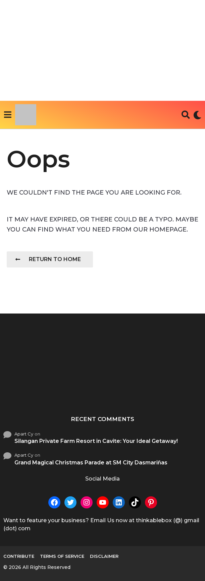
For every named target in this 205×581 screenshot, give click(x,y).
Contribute (18, 556)
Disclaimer (104, 556)
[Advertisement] (102, 50)
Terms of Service (62, 556)
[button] (7, 115)
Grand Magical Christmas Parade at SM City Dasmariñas (90, 462)
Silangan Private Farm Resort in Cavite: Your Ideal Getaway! (96, 441)
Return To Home (48, 259)
